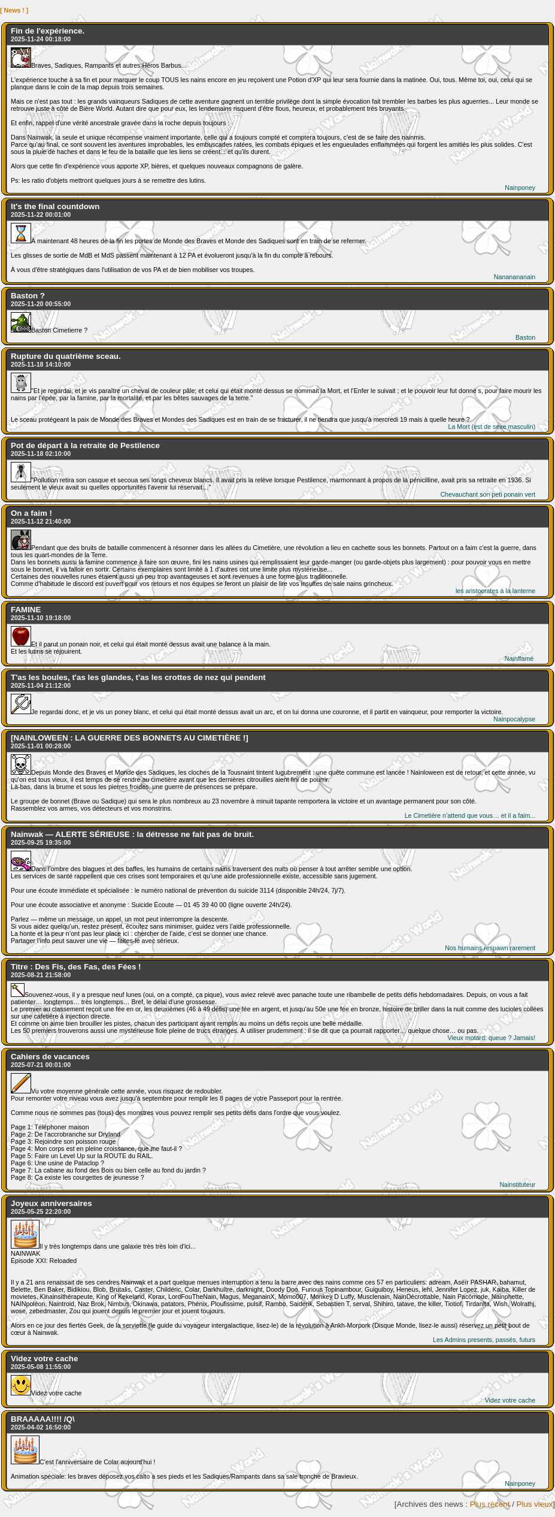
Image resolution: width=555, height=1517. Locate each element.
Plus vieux (535, 1504)
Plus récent (490, 1504)
